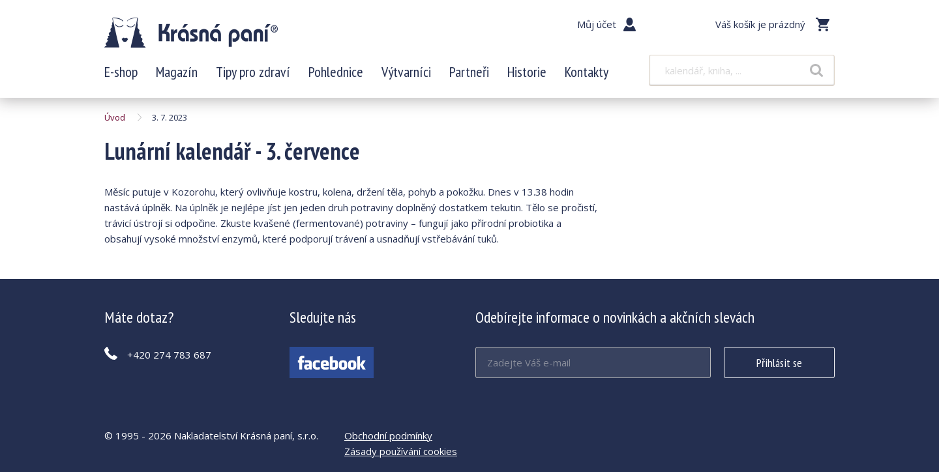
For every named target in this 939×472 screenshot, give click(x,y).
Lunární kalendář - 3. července (191, 33)
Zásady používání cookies (400, 451)
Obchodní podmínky (388, 435)
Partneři (469, 72)
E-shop (121, 72)
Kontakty (586, 72)
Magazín (177, 72)
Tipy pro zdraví (253, 72)
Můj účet (596, 24)
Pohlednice (335, 72)
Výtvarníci (406, 72)
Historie (526, 72)
